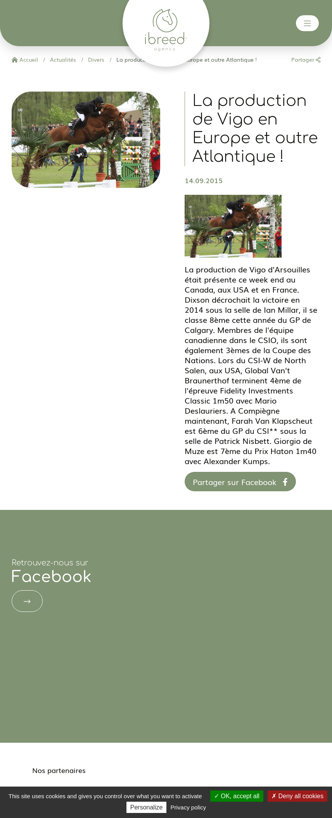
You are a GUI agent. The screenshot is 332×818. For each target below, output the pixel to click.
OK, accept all (236, 796)
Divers (95, 59)
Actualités (62, 59)
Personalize (146, 807)
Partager (305, 59)
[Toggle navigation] (307, 23)
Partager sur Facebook (240, 481)
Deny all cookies (297, 796)
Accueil (25, 59)
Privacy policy (188, 807)
